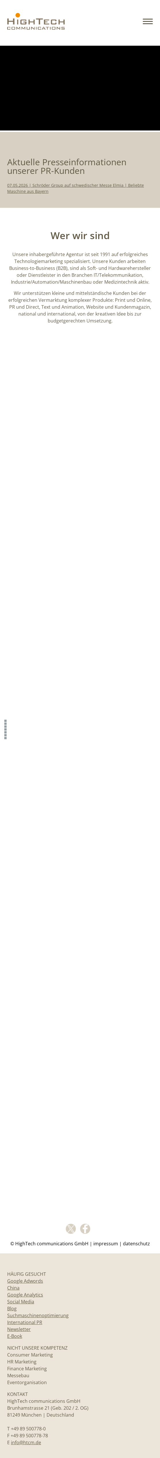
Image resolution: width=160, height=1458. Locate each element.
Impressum (105, 1243)
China (13, 1288)
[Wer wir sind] (6, 726)
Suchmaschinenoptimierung (38, 1315)
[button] (148, 22)
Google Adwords (25, 1281)
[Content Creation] (6, 729)
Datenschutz (136, 1243)
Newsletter (19, 1329)
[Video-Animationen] (6, 737)
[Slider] (6, 720)
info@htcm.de (26, 1442)
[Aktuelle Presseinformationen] (6, 723)
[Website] (6, 734)
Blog (12, 1308)
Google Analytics (25, 1295)
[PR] (6, 732)
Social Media (20, 1301)
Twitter (71, 1229)
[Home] (36, 27)
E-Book (14, 1336)
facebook (85, 1229)
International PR (24, 1322)
